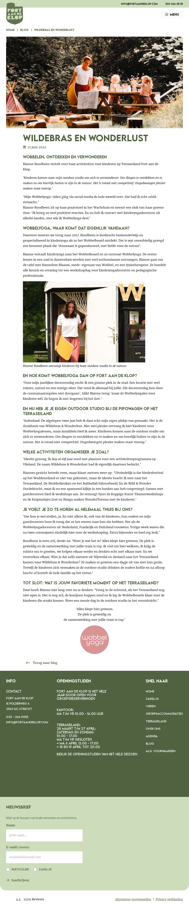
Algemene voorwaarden (133, 899)
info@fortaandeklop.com (139, 3)
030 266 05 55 (174, 3)
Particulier (19, 869)
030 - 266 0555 (17, 716)
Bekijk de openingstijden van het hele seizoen (97, 754)
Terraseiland (156, 721)
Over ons (153, 728)
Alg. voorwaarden (160, 751)
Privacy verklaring (169, 899)
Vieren (151, 706)
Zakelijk (152, 698)
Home (10, 29)
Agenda (152, 736)
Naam (10, 825)
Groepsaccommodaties (164, 713)
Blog (24, 29)
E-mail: (17, 847)
